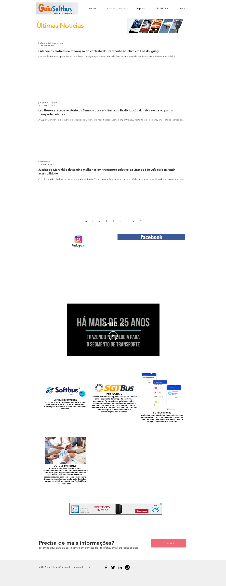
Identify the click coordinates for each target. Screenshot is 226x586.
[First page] (86, 221)
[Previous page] (92, 221)
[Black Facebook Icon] (106, 567)
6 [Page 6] (127, 220)
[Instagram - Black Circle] (127, 567)
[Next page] (134, 221)
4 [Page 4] (113, 220)
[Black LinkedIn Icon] (120, 567)
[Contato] (168, 543)
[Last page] (141, 221)
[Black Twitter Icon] (113, 567)
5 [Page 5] (120, 220)
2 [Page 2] (99, 220)
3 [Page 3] (106, 220)
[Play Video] (113, 335)
